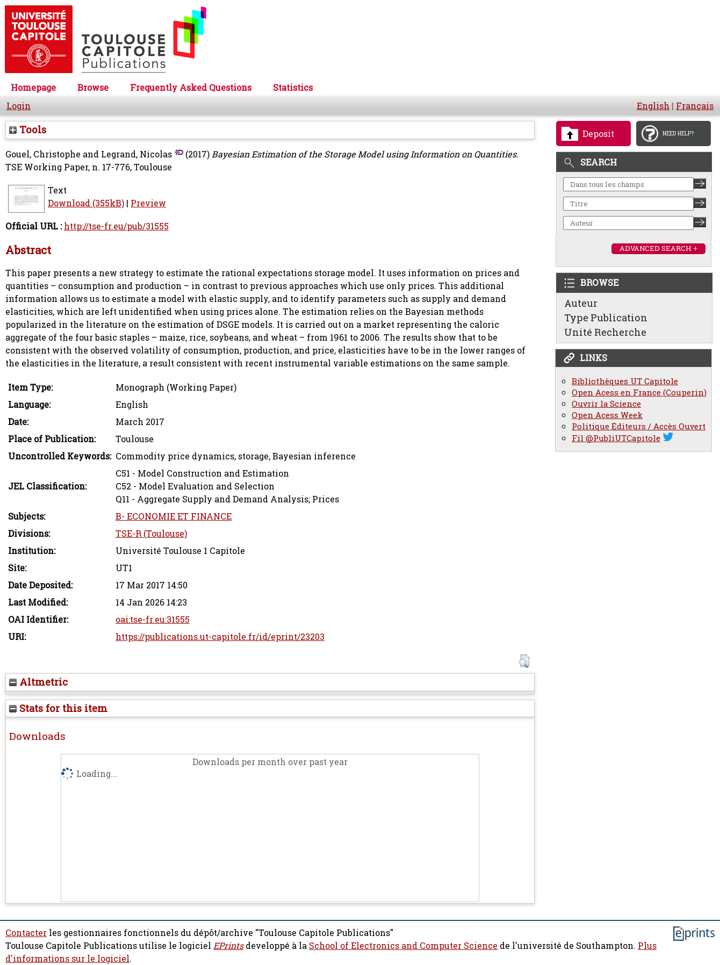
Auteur (580, 303)
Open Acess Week (607, 415)
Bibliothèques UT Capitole (625, 381)
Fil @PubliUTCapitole (616, 438)
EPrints (228, 946)
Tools (27, 129)
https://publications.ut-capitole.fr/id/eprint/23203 (220, 637)
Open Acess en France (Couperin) (639, 392)
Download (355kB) (86, 203)
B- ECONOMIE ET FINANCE (174, 516)
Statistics (293, 87)
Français (695, 106)
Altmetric (38, 681)
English (653, 106)
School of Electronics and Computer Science (403, 946)
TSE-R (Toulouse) (151, 533)
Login (18, 106)
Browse (93, 87)
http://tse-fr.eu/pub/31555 (116, 226)
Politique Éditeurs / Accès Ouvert (638, 426)
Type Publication (605, 317)
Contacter (26, 933)
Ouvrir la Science (606, 403)
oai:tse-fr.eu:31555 (153, 619)
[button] (524, 661)
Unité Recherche (605, 332)
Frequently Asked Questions (190, 87)
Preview (148, 203)
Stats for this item (58, 708)
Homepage (33, 87)
